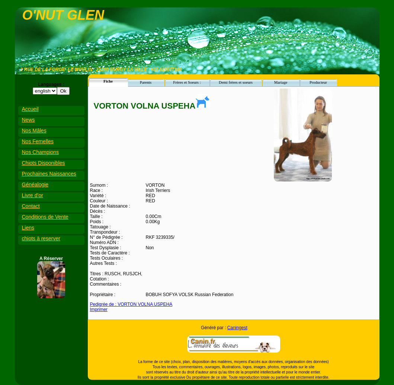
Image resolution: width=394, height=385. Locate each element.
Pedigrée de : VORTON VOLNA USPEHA (131, 304)
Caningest (237, 327)
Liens (28, 228)
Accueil (30, 109)
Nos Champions (40, 152)
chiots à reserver (41, 238)
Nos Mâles (34, 131)
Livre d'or (32, 195)
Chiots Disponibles (43, 163)
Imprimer (99, 309)
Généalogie (35, 184)
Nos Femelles (38, 141)
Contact (31, 206)
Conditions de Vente (45, 217)
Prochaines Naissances (49, 174)
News (28, 120)
